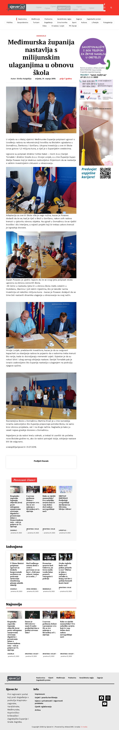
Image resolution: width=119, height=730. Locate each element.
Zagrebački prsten (94, 19)
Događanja (48, 22)
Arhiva (38, 710)
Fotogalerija (107, 22)
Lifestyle (95, 22)
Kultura (84, 22)
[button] (111, 7)
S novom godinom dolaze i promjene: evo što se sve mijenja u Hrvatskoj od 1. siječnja (33, 503)
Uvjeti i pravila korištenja (46, 697)
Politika (9, 22)
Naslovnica (22, 19)
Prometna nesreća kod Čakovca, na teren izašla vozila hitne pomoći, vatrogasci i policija (48, 571)
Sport (74, 22)
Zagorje (79, 19)
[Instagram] (104, 8)
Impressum (40, 694)
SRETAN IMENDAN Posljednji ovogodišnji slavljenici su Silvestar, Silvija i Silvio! (65, 502)
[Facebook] (104, 4)
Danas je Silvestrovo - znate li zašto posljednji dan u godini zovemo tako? (32, 627)
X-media (84, 727)
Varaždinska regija (64, 19)
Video (44, 26)
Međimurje (35, 19)
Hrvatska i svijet (58, 26)
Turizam (36, 22)
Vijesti (50, 678)
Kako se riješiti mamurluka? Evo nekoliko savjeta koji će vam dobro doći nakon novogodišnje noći (49, 503)
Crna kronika (62, 22)
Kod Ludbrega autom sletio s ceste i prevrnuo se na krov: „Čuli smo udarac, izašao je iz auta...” (33, 570)
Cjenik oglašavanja (43, 707)
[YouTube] (104, 11)
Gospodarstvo (22, 22)
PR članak (73, 26)
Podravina (48, 19)
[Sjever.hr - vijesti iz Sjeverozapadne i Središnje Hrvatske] (16, 8)
